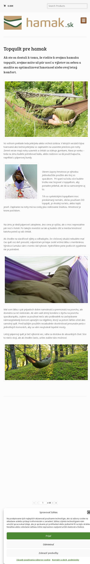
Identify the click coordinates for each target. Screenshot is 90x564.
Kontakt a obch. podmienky (65, 560)
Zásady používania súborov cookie (33, 560)
